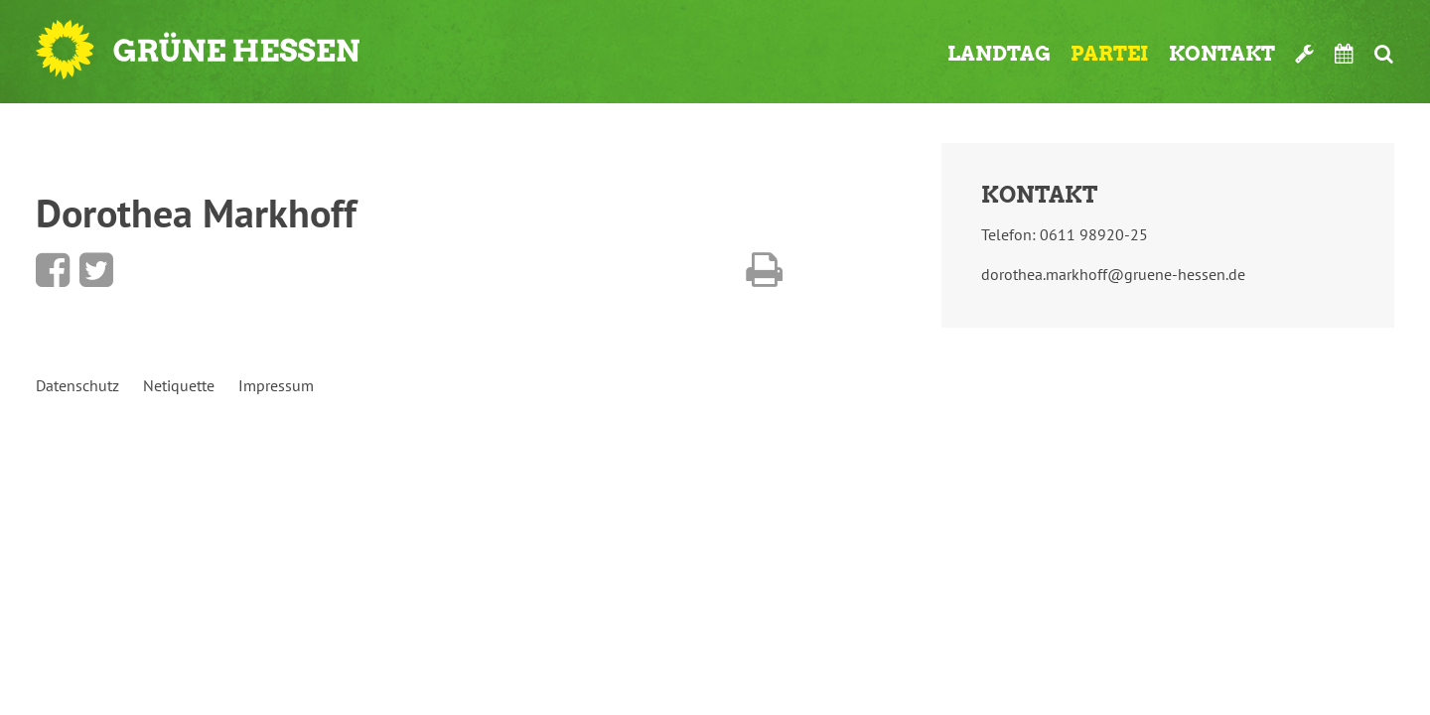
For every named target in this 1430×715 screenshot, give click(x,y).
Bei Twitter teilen (96, 270)
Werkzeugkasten (1305, 53)
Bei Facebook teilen (53, 270)
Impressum (276, 385)
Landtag (999, 54)
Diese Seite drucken (764, 270)
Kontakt (1222, 54)
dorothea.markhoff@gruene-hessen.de (1113, 274)
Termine (1344, 53)
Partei (1110, 54)
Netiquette (178, 385)
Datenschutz (77, 385)
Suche (1383, 53)
